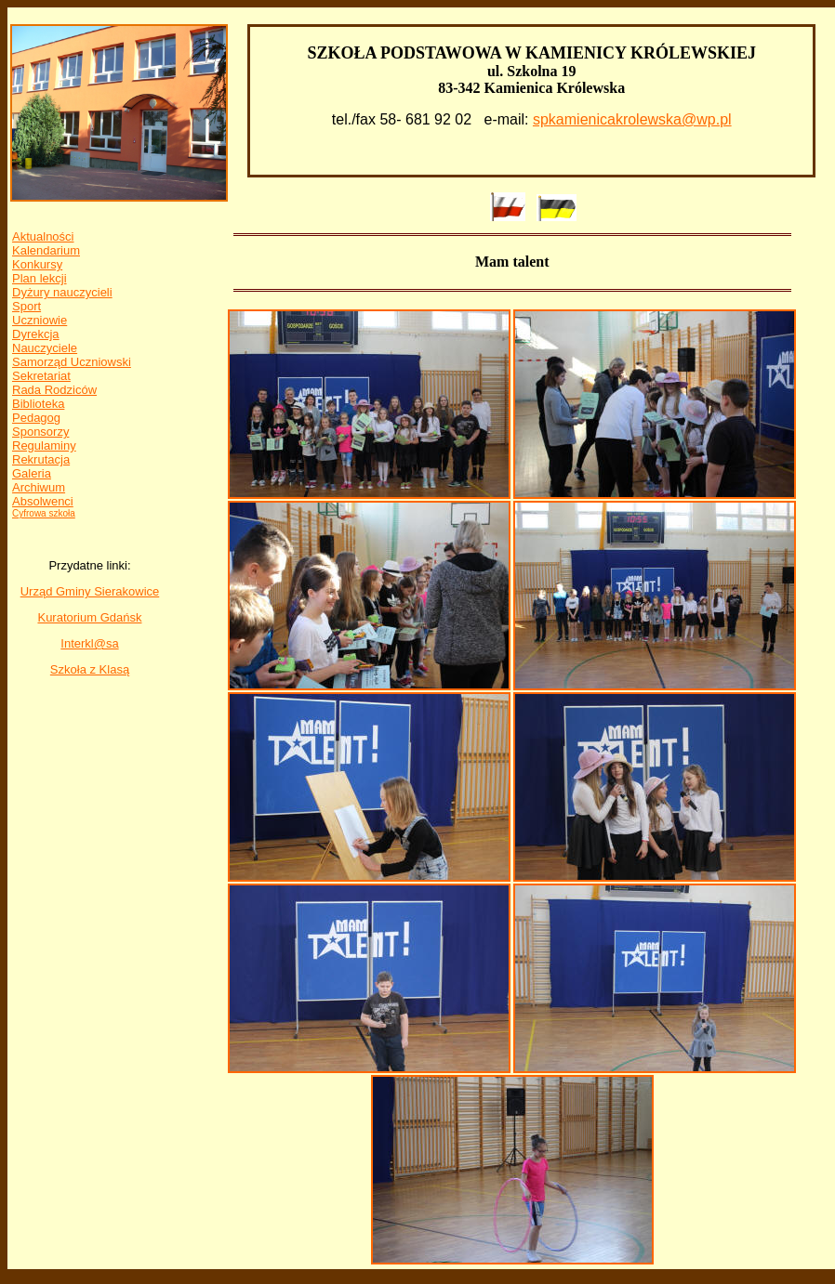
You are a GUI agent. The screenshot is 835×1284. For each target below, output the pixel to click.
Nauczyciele (44, 348)
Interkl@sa (89, 643)
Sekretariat (41, 376)
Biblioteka (38, 404)
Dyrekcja (36, 334)
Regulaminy (44, 445)
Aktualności (42, 236)
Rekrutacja (41, 459)
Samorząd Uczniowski (71, 362)
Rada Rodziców (54, 390)
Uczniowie (39, 320)
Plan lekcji (39, 278)
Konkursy (37, 264)
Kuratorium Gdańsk (89, 617)
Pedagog (36, 418)
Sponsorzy (40, 432)
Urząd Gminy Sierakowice (90, 591)
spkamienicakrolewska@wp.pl (632, 119)
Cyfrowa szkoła (43, 513)
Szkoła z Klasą (89, 669)
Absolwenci (42, 501)
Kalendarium (46, 250)
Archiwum (38, 487)
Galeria (31, 473)
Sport (26, 306)
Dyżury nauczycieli (62, 292)
